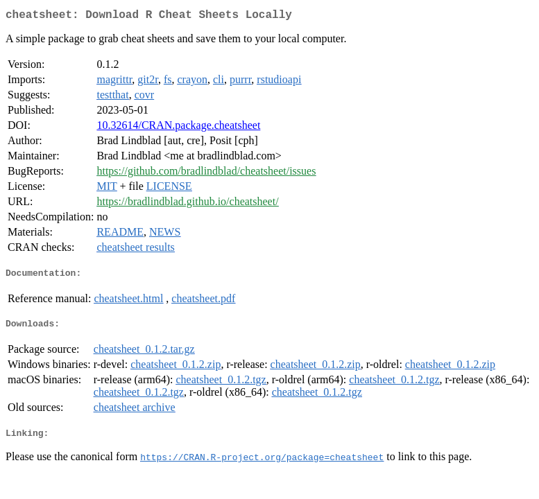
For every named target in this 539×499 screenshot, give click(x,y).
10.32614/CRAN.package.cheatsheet (178, 128)
